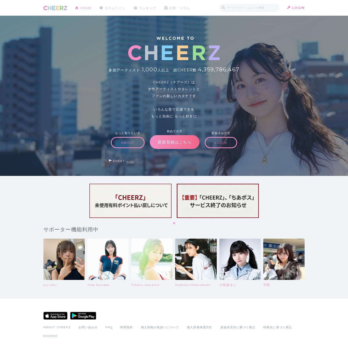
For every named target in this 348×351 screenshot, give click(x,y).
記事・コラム (179, 8)
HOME (86, 8)
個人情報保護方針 (200, 327)
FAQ (108, 327)
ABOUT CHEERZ (57, 327)
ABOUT (127, 143)
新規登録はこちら (175, 142)
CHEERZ (55, 8)
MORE (130, 161)
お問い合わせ (88, 327)
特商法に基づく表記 (277, 327)
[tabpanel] (130, 201)
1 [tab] (174, 223)
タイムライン (115, 8)
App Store (55, 316)
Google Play (83, 316)
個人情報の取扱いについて (160, 327)
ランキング (148, 8)
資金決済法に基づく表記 (237, 327)
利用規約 (126, 327)
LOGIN (298, 8)
